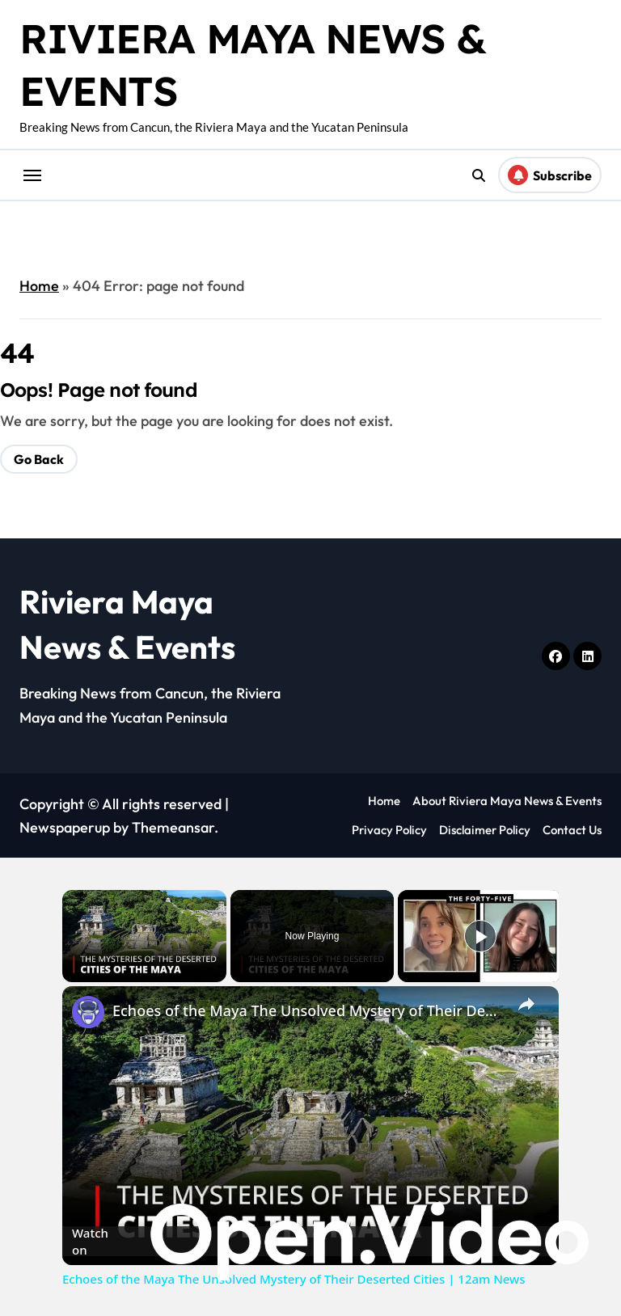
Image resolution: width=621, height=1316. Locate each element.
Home (39, 285)
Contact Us (572, 829)
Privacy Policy (389, 829)
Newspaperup (64, 827)
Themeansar (173, 827)
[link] (88, 1012)
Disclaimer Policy (484, 829)
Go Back (39, 459)
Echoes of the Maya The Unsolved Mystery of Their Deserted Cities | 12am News (308, 1010)
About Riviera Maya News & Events (507, 800)
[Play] (480, 936)
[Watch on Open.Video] (310, 1241)
